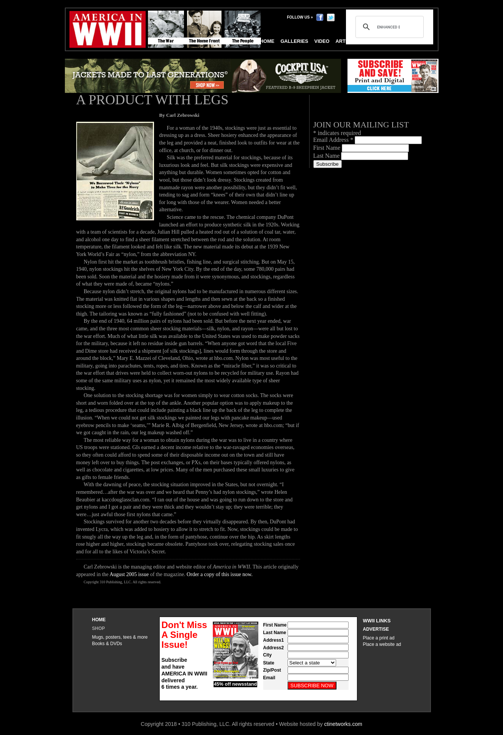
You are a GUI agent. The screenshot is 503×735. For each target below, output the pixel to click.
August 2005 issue (129, 574)
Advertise (376, 629)
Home (99, 619)
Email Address (334, 140)
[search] (388, 26)
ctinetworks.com (343, 724)
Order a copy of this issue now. (220, 574)
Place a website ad (382, 644)
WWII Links (377, 620)
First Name (327, 147)
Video (322, 41)
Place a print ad (379, 638)
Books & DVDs (107, 643)
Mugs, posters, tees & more (120, 637)
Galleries (294, 41)
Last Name (327, 155)
